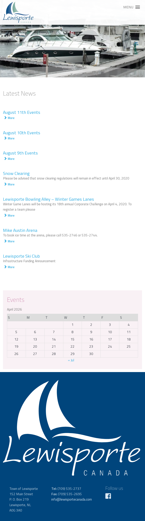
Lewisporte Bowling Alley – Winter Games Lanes (48, 199)
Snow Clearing (16, 173)
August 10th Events (21, 132)
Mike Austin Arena (20, 230)
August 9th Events (20, 153)
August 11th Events (21, 112)
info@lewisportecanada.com (71, 499)
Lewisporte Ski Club (21, 256)
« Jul (71, 360)
